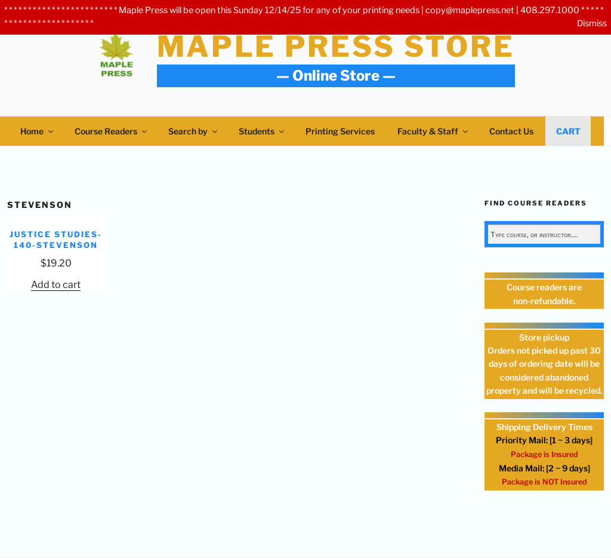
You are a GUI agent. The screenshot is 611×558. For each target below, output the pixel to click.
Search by (193, 131)
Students (262, 131)
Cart (568, 131)
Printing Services (340, 131)
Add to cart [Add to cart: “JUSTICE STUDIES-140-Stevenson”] (56, 284)
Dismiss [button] (592, 23)
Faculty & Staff (433, 131)
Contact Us (511, 131)
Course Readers (112, 131)
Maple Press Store (336, 46)
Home (37, 131)
